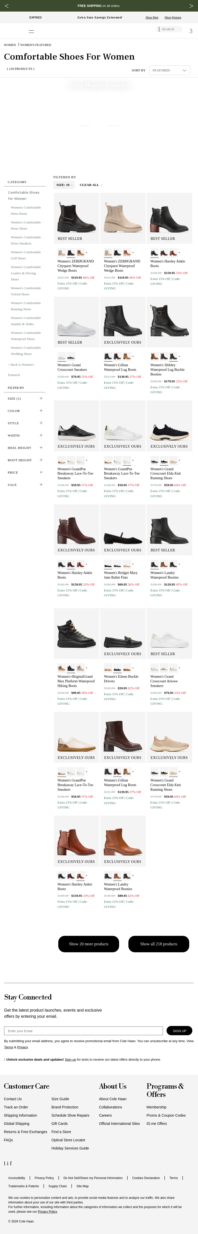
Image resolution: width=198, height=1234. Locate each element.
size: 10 (63, 185)
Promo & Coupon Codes (166, 1115)
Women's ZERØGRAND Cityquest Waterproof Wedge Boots (75, 265)
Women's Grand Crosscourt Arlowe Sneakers (163, 681)
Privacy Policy (44, 1178)
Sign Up (179, 1031)
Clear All (90, 185)
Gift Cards (60, 1124)
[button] (25, 181)
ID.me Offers (157, 1124)
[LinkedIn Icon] (5, 1163)
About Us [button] (112, 1086)
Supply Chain (57, 1186)
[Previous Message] (6, 6)
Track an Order (16, 1107)
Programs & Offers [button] (165, 1090)
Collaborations (110, 1107)
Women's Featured (35, 45)
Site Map (82, 1186)
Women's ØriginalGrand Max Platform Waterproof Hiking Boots (76, 681)
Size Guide (60, 1099)
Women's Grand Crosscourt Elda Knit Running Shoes (165, 473)
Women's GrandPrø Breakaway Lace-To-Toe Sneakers (75, 473)
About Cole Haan (113, 1099)
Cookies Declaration (146, 1178)
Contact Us (13, 1099)
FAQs (8, 1140)
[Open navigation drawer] (33, 28)
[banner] (99, 127)
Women (10, 45)
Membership (157, 1107)
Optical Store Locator (69, 1140)
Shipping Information (20, 1115)
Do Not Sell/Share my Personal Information (92, 1178)
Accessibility (16, 1178)
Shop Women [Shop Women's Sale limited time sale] (172, 17)
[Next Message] (191, 6)
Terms (173, 1178)
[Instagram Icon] (8, 1163)
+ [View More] (86, 253)
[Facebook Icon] (11, 1163)
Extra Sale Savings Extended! (100, 17)
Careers (105, 1115)
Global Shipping (16, 1124)
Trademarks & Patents (23, 1186)
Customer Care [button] (26, 1086)
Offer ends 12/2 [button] (182, 164)
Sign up (70, 1059)
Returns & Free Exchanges (25, 1132)
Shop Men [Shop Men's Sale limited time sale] (152, 17)
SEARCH (168, 29)
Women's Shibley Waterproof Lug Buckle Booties (167, 369)
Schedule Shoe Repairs (70, 1115)
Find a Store (61, 1132)
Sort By (139, 70)
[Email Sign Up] (83, 1031)
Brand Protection (65, 1107)
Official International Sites (119, 1124)
